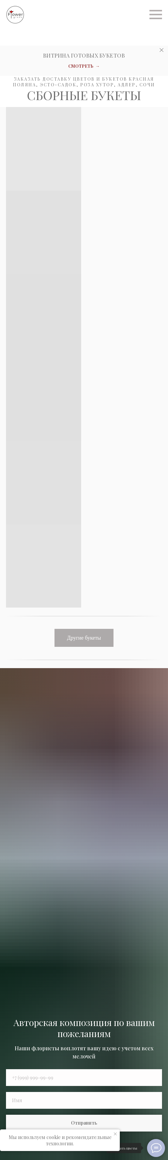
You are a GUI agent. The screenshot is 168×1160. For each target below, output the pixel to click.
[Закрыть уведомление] (115, 1134)
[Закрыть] (161, 50)
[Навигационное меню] (155, 14)
